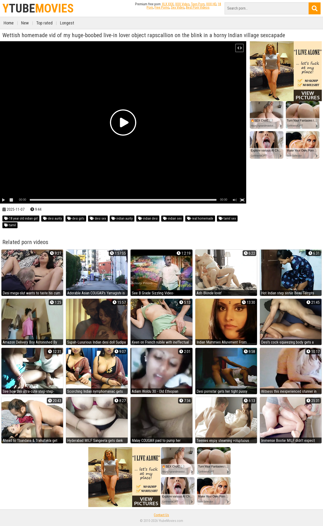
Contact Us (161, 515)
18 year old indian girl (21, 218)
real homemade (200, 218)
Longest (67, 22)
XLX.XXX (168, 4)
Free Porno (162, 7)
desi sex (98, 218)
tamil (10, 225)
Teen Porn (198, 4)
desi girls (75, 218)
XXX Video (182, 4)
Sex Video (178, 7)
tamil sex (227, 218)
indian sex (172, 218)
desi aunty (52, 218)
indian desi (148, 218)
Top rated (44, 22)
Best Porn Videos (197, 7)
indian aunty (122, 218)
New (25, 22)
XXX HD (211, 4)
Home (9, 22)
